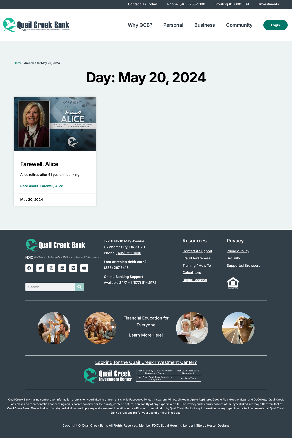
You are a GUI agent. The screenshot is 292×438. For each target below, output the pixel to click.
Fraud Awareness (197, 258)
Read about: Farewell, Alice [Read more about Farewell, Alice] (41, 186)
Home (18, 63)
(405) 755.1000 (128, 253)
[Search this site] (50, 287)
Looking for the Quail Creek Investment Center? (146, 362)
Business (205, 25)
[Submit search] (79, 287)
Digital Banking (195, 280)
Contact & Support (197, 251)
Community (240, 25)
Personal (174, 25)
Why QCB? (141, 25)
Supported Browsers (243, 265)
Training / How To (197, 265)
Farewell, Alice (39, 164)
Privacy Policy (238, 251)
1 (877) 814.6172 (143, 282)
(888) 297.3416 (116, 267)
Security (233, 258)
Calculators (192, 272)
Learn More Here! (146, 335)
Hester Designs (218, 425)
